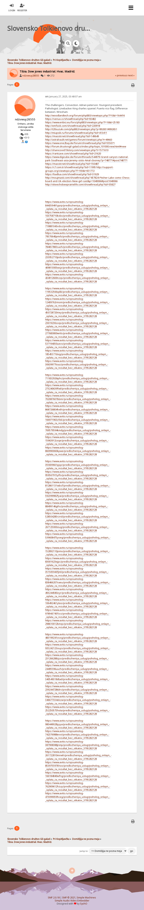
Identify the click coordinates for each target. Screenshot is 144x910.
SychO (83, 903)
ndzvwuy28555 (30, 75)
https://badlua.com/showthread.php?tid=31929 (72, 174)
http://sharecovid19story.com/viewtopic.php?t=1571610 (76, 150)
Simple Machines (86, 897)
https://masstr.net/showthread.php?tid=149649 (72, 136)
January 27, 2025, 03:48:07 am (63, 96)
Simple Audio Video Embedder (72, 900)
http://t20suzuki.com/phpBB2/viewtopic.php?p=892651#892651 (81, 129)
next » (131, 75)
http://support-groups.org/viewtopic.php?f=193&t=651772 (79, 168)
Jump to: (84, 851)
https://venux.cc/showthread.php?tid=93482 (70, 119)
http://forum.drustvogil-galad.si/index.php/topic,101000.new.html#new (85, 146)
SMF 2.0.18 (54, 897)
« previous (121, 75)
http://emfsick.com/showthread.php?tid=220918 (72, 125)
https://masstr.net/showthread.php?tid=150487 (72, 163)
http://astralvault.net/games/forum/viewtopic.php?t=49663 (78, 139)
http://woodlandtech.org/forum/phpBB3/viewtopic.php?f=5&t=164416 (85, 115)
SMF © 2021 (68, 897)
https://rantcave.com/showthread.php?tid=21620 (73, 153)
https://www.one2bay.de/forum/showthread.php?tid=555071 (80, 143)
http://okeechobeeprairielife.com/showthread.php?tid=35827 (80, 184)
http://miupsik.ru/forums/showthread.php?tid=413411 (76, 132)
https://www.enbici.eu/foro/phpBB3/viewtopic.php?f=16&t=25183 (82, 122)
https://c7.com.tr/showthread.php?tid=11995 (70, 167)
